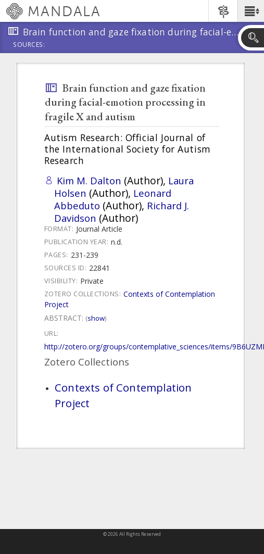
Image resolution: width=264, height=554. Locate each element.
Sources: (29, 45)
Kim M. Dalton (89, 180)
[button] (250, 11)
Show (96, 318)
